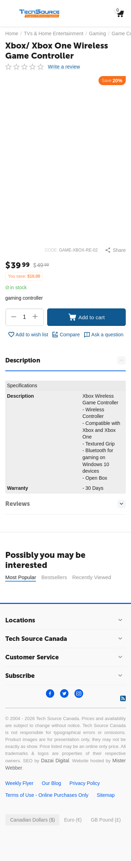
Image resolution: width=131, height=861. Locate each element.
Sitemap (106, 795)
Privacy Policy (85, 783)
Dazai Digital (55, 760)
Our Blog (51, 783)
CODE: (51, 250)
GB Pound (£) (106, 820)
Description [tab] (65, 360)
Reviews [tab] (65, 504)
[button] (115, 250)
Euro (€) (73, 820)
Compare (66, 334)
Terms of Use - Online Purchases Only (46, 795)
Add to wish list (28, 334)
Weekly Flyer (19, 783)
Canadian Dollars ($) (32, 820)
